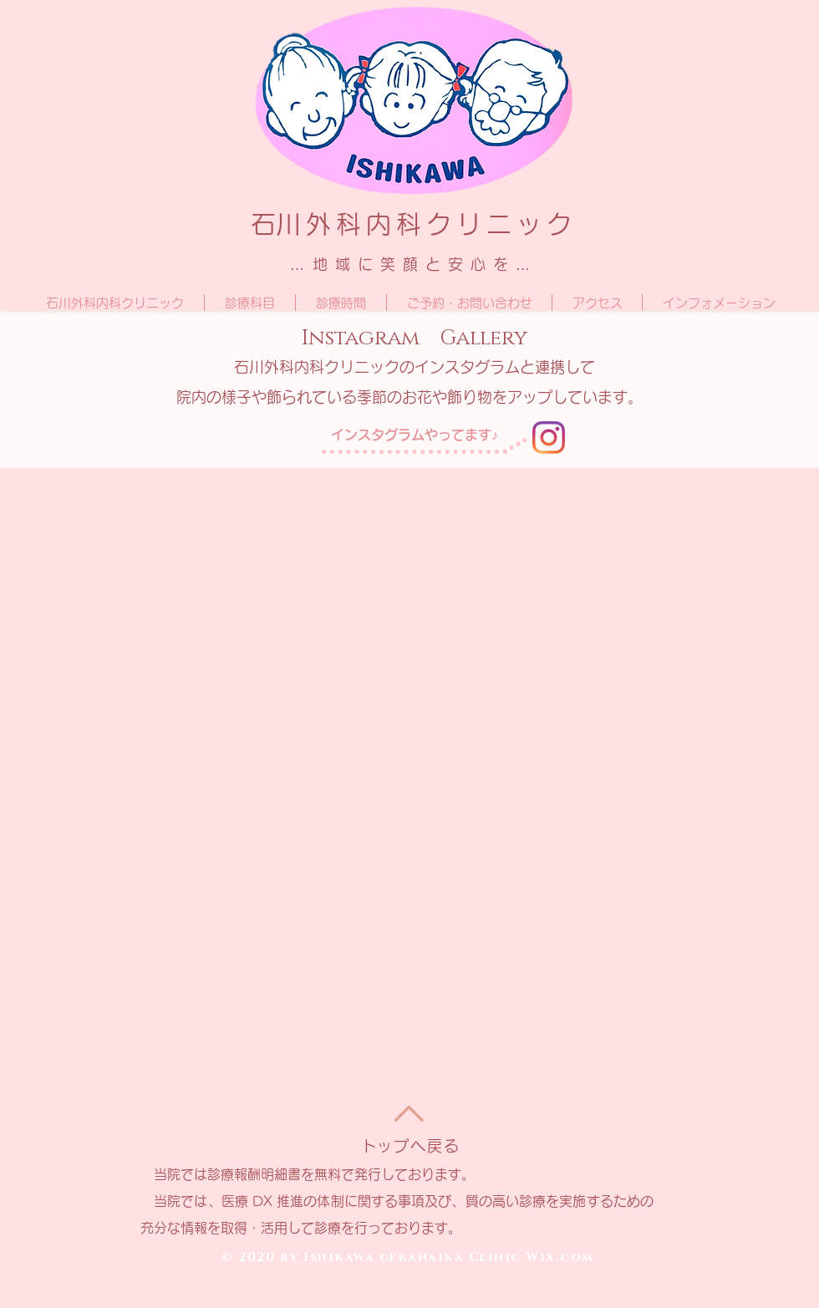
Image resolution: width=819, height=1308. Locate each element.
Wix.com (560, 1257)
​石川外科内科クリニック (414, 224)
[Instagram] (548, 437)
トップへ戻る (410, 1145)
